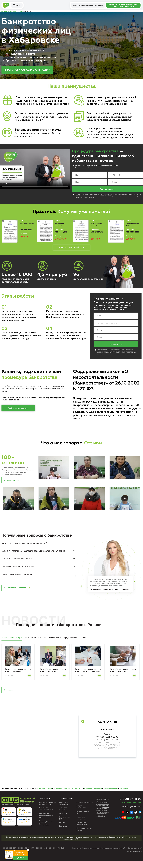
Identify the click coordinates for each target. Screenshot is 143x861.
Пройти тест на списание (18, 408)
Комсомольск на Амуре (73, 788)
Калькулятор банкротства (63, 803)
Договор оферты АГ (135, 848)
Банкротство (30, 638)
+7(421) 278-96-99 (107, 740)
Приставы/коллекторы (12, 638)
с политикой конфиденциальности (124, 354)
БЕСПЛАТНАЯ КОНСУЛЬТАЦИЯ (27, 69)
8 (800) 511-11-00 (130, 798)
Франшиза (63, 826)
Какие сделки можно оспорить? (16, 574)
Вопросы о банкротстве (81, 807)
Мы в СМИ (63, 813)
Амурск (42, 788)
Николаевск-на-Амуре (93, 788)
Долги (83, 638)
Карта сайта (76, 848)
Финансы (42, 638)
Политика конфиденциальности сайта (113, 848)
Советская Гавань (111, 788)
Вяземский (58, 788)
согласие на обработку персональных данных (102, 803)
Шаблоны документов (84, 802)
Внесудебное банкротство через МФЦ (46, 815)
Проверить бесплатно (20, 858)
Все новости (9, 690)
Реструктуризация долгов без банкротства (46, 823)
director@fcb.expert (132, 806)
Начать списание (116, 344)
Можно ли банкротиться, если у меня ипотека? (24, 543)
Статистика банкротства (81, 818)
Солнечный (123, 788)
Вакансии (62, 822)
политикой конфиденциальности (102, 807)
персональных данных (125, 194)
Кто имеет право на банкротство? (17, 559)
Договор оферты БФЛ (134, 851)
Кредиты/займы (71, 638)
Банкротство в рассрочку (64, 809)
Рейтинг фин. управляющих (81, 823)
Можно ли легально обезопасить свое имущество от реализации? (33, 551)
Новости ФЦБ (55, 638)
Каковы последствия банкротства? (18, 566)
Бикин (49, 788)
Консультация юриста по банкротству (47, 803)
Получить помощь (107, 189)
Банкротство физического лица (46, 809)
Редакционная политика (90, 848)
